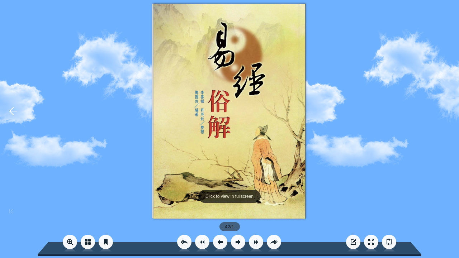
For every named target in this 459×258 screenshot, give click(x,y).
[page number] (229, 226)
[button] (184, 242)
